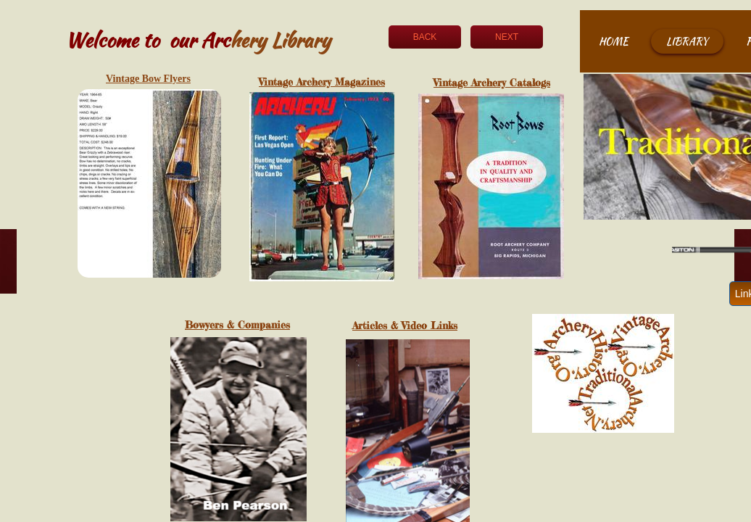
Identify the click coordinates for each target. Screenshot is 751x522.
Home (613, 41)
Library (687, 41)
